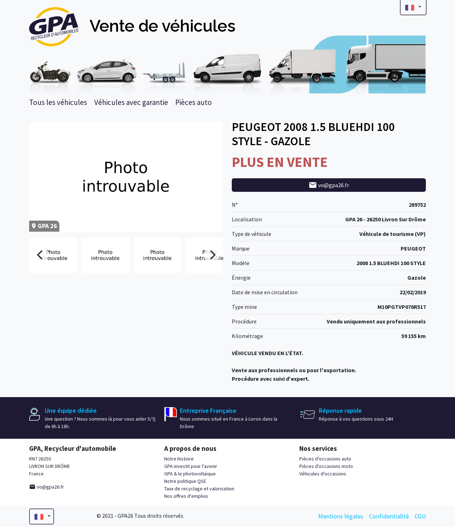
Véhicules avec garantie (131, 102)
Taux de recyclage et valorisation (199, 488)
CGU (420, 516)
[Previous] (40, 255)
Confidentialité (389, 516)
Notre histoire (179, 458)
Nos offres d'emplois (186, 496)
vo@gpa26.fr (329, 185)
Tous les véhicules (58, 102)
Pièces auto (193, 102)
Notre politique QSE (185, 481)
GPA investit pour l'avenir (190, 466)
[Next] (212, 255)
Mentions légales (340, 516)
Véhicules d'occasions (322, 473)
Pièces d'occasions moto (326, 466)
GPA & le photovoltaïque (190, 473)
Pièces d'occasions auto (325, 458)
